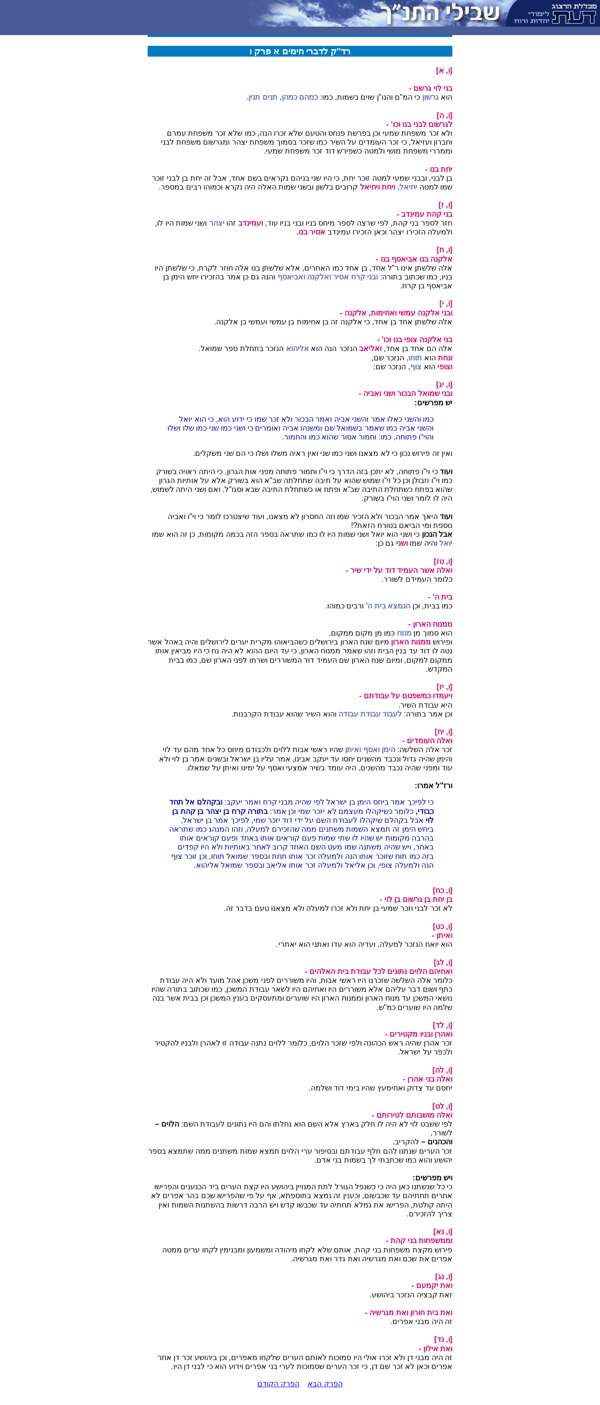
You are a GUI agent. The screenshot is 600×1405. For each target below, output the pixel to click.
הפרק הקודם (278, 1384)
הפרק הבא (325, 1384)
